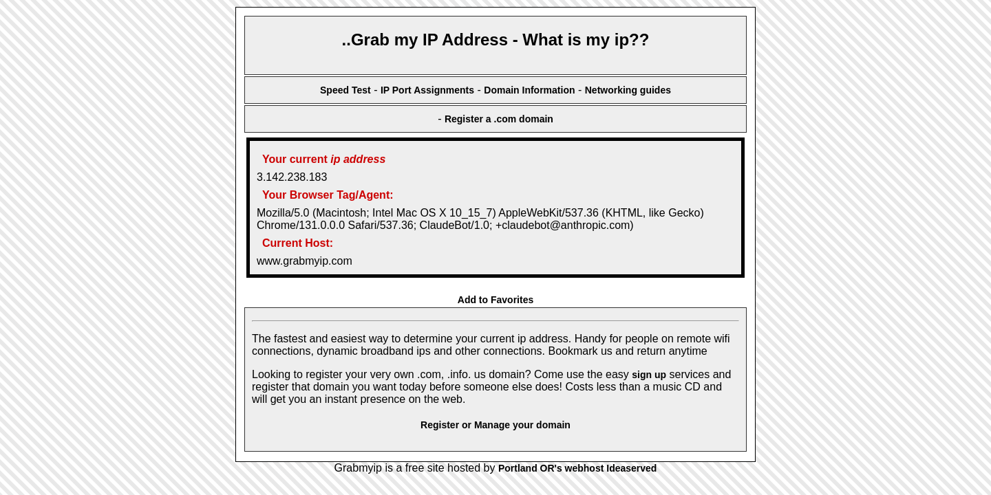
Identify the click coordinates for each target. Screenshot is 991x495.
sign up (649, 374)
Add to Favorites (495, 299)
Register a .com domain (499, 118)
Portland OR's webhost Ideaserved (577, 468)
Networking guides (628, 90)
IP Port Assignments (427, 90)
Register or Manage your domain (495, 424)
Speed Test (345, 90)
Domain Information (529, 90)
